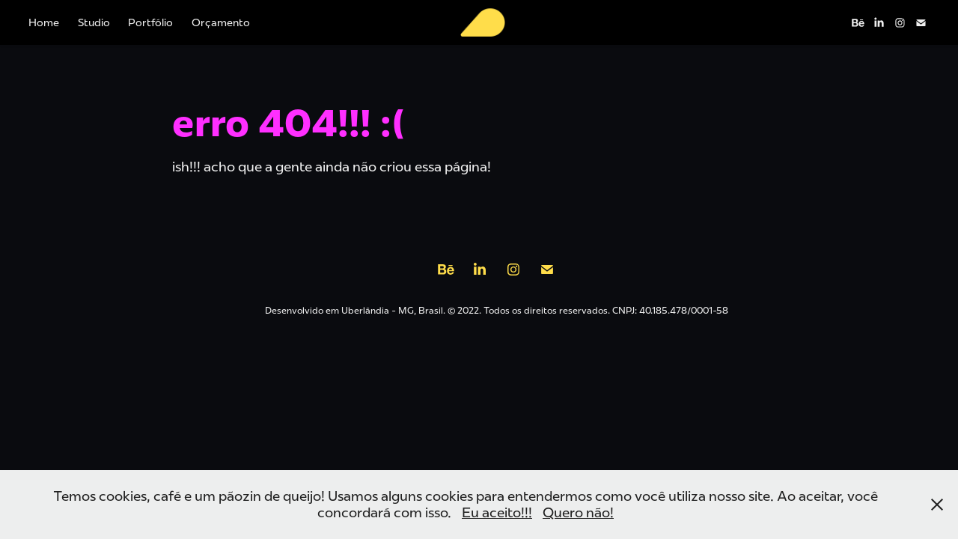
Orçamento (221, 22)
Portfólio (150, 22)
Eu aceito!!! (497, 513)
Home (43, 22)
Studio (94, 22)
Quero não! (578, 513)
